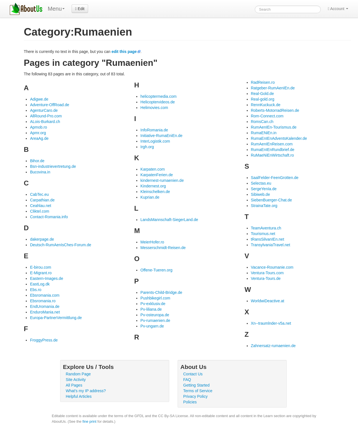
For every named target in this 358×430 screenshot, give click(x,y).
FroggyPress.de (44, 340)
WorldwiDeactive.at (267, 301)
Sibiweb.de (260, 194)
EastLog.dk (40, 284)
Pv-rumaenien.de (155, 320)
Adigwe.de (39, 99)
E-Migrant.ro (40, 273)
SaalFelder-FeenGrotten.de (274, 177)
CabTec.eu (39, 194)
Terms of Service (197, 391)
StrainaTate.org (264, 205)
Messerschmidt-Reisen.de (163, 247)
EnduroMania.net (45, 312)
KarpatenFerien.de (156, 175)
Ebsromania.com (44, 295)
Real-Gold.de (262, 93)
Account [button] (338, 8)
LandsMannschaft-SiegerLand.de (169, 219)
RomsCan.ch (262, 121)
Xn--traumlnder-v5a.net (271, 323)
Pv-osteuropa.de (154, 315)
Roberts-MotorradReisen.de (275, 110)
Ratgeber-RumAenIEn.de (273, 88)
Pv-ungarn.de (152, 326)
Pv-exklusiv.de (152, 303)
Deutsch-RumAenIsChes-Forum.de (60, 245)
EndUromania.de (44, 306)
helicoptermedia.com (158, 96)
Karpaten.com (152, 169)
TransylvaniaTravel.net (270, 245)
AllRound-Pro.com (46, 116)
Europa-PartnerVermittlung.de (56, 317)
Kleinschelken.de (155, 191)
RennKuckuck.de (266, 105)
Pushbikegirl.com (155, 298)
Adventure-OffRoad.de (49, 105)
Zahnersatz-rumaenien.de (273, 345)
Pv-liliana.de (151, 309)
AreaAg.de (39, 138)
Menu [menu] (56, 9)
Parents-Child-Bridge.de (161, 292)
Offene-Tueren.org (156, 270)
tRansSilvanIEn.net (267, 239)
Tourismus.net (263, 233)
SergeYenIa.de (264, 189)
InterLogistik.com (155, 141)
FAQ (187, 379)
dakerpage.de (42, 239)
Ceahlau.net (40, 205)
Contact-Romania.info (49, 217)
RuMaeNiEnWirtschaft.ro (272, 155)
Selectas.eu (261, 183)
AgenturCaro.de (44, 110)
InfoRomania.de (154, 130)
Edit (79, 8)
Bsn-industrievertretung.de (53, 166)
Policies (190, 402)
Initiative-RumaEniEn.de (161, 135)
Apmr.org (38, 133)
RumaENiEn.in (264, 133)
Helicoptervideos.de (157, 102)
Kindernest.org (153, 186)
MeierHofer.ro (152, 242)
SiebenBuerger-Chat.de (271, 200)
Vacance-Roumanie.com (272, 267)
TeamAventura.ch (266, 228)
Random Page (78, 374)
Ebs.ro (35, 289)
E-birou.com (40, 267)
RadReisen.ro (263, 82)
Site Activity (76, 379)
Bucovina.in (40, 172)
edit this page (124, 51)
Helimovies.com (154, 107)
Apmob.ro (38, 127)
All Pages (74, 385)
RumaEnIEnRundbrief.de (273, 149)
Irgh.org (147, 147)
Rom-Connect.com (267, 116)
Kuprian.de (149, 197)
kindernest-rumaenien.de (162, 180)
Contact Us (192, 374)
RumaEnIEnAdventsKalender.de (279, 138)
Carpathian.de (42, 200)
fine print (89, 421)
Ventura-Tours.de (266, 278)
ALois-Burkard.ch (45, 121)
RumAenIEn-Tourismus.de (273, 127)
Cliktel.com (39, 211)
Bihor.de (37, 161)
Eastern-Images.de (46, 278)
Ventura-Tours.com (267, 273)
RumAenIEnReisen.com (272, 144)
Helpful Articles (79, 396)
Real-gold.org (262, 99)
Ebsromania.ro (42, 301)
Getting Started (196, 385)
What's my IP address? (86, 391)
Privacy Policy (195, 396)
